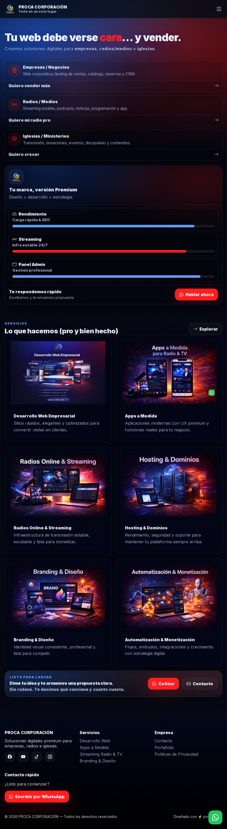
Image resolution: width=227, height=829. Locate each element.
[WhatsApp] (215, 817)
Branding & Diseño (98, 760)
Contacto (200, 683)
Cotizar (163, 683)
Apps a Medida (94, 747)
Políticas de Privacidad (176, 754)
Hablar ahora (196, 294)
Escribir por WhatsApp (37, 796)
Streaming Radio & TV (101, 754)
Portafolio (164, 747)
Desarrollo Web (95, 740)
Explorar (205, 329)
